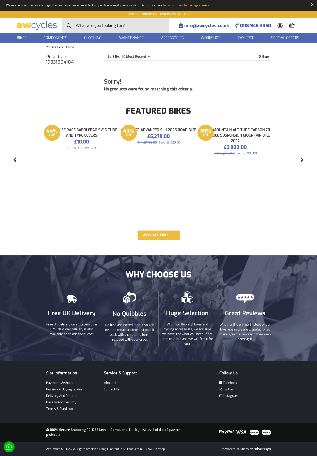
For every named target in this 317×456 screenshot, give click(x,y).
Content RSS (117, 449)
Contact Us (112, 389)
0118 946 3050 (253, 25)
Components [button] (56, 37)
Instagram (228, 396)
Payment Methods (59, 383)
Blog (103, 449)
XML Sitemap (156, 449)
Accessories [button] (173, 37)
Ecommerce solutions (235, 449)
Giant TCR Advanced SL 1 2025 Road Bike (158, 205)
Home (70, 47)
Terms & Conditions (60, 409)
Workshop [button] (211, 37)
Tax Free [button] (246, 37)
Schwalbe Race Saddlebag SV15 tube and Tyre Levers (82, 208)
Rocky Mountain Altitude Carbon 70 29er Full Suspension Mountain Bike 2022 (235, 210)
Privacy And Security (61, 402)
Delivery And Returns (61, 396)
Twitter (226, 389)
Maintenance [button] (132, 37)
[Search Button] (69, 26)
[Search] (122, 25)
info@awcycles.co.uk (204, 25)
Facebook (228, 383)
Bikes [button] (22, 37)
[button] (136, 56)
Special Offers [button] (285, 37)
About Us (110, 383)
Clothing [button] (93, 37)
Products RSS (136, 449)
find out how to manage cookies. (188, 5)
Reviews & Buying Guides (64, 389)
